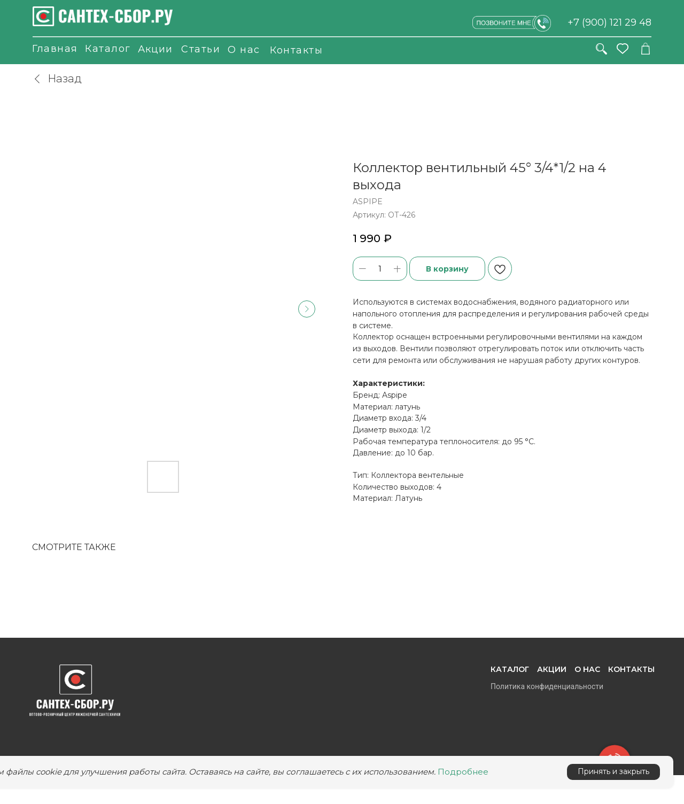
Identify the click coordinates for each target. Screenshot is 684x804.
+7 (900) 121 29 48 (609, 22)
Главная (55, 49)
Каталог (108, 49)
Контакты (296, 50)
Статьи (200, 49)
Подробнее (463, 772)
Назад (57, 78)
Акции (155, 49)
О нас (244, 50)
